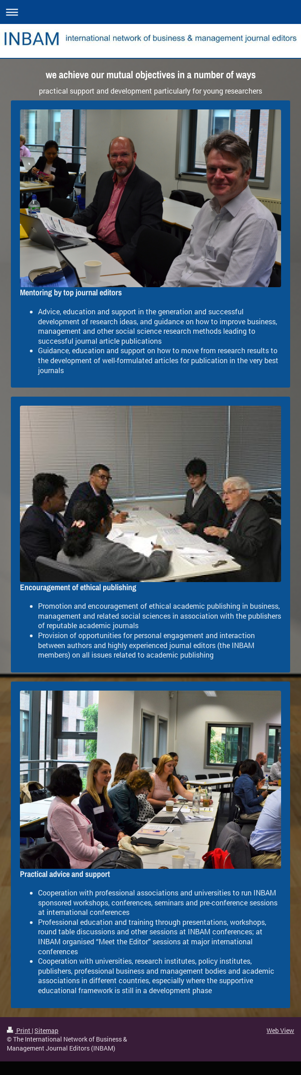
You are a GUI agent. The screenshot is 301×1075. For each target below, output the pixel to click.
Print (19, 1030)
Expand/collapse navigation (150, 12)
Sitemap (46, 1030)
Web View (280, 1030)
